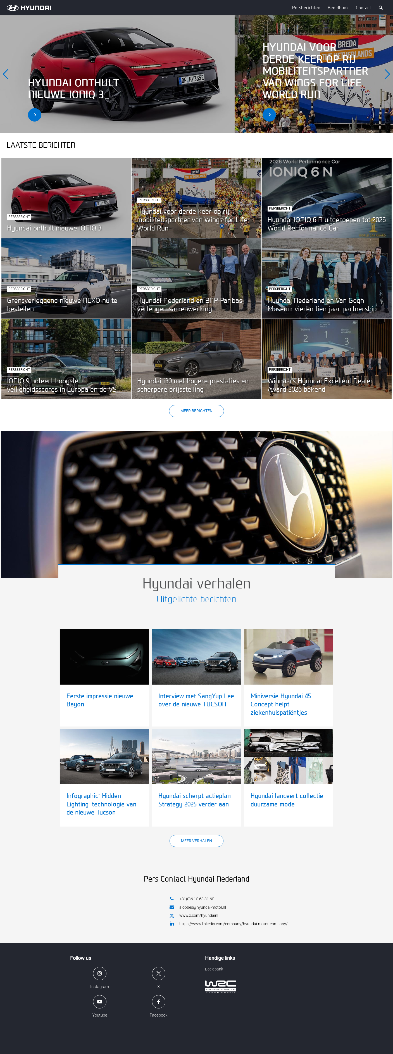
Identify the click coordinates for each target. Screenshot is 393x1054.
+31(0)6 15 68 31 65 (192, 898)
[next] (387, 74)
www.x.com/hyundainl (194, 915)
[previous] (5, 74)
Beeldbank (338, 8)
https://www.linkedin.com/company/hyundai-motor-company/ (229, 923)
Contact (363, 8)
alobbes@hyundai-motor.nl (198, 907)
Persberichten (306, 8)
